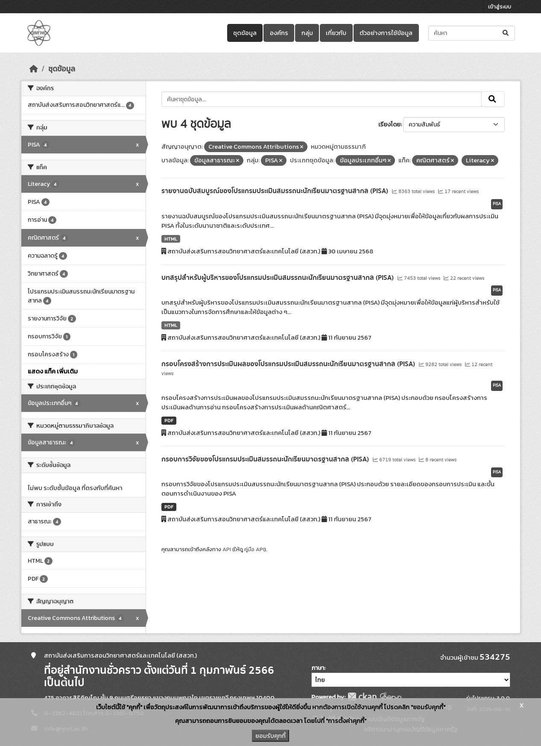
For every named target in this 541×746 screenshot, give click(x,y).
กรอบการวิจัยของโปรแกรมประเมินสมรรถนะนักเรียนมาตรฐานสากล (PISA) (266, 459)
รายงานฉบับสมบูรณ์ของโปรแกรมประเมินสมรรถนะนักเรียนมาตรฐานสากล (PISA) (275, 191)
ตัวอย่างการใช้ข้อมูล (386, 33)
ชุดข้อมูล (245, 33)
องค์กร (279, 33)
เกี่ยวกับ (336, 33)
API (226, 549)
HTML (170, 238)
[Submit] (506, 33)
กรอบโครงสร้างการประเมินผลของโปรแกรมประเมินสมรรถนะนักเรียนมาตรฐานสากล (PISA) (289, 364)
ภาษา (317, 668)
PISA (497, 204)
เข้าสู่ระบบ (499, 7)
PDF (168, 420)
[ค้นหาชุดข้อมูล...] (471, 33)
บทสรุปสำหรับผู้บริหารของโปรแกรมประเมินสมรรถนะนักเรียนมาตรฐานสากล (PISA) (278, 277)
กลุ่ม (307, 33)
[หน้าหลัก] (33, 68)
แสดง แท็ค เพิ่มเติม (53, 371)
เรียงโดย (389, 124)
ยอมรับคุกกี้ (270, 735)
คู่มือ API (254, 549)
